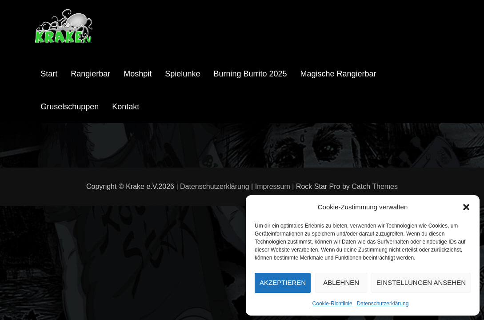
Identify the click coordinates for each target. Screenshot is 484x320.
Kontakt (125, 106)
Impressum (272, 186)
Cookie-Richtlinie (332, 303)
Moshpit (138, 73)
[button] (466, 207)
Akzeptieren (283, 282)
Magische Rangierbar (338, 73)
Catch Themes (375, 186)
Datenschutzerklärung (383, 303)
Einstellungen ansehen (421, 282)
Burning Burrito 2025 (250, 73)
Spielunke (182, 73)
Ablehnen (341, 282)
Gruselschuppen (69, 106)
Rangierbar (90, 73)
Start (48, 73)
